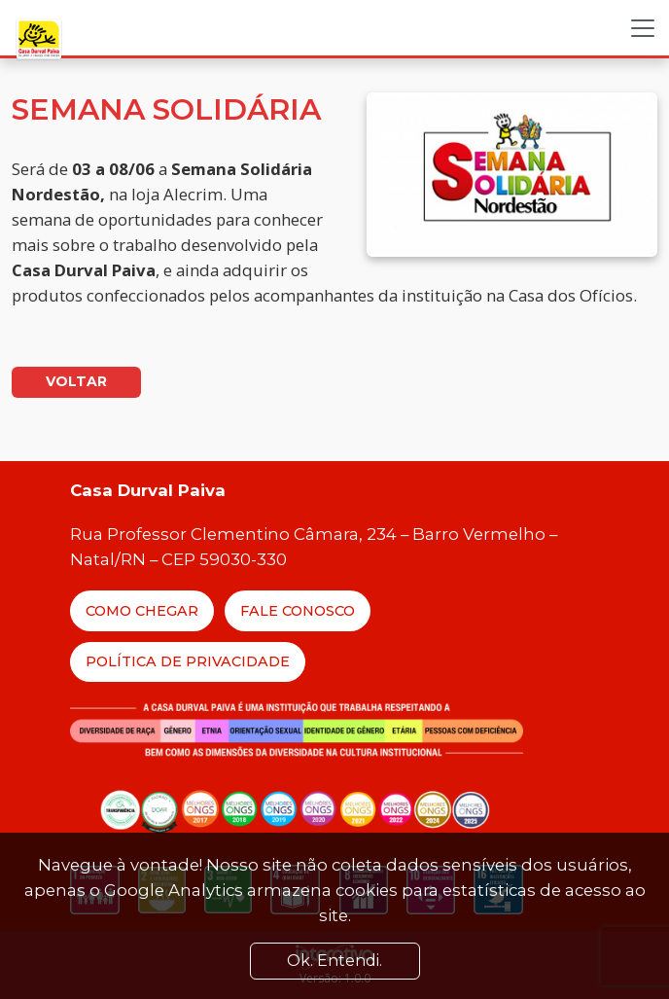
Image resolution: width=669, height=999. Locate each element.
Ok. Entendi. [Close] (334, 960)
